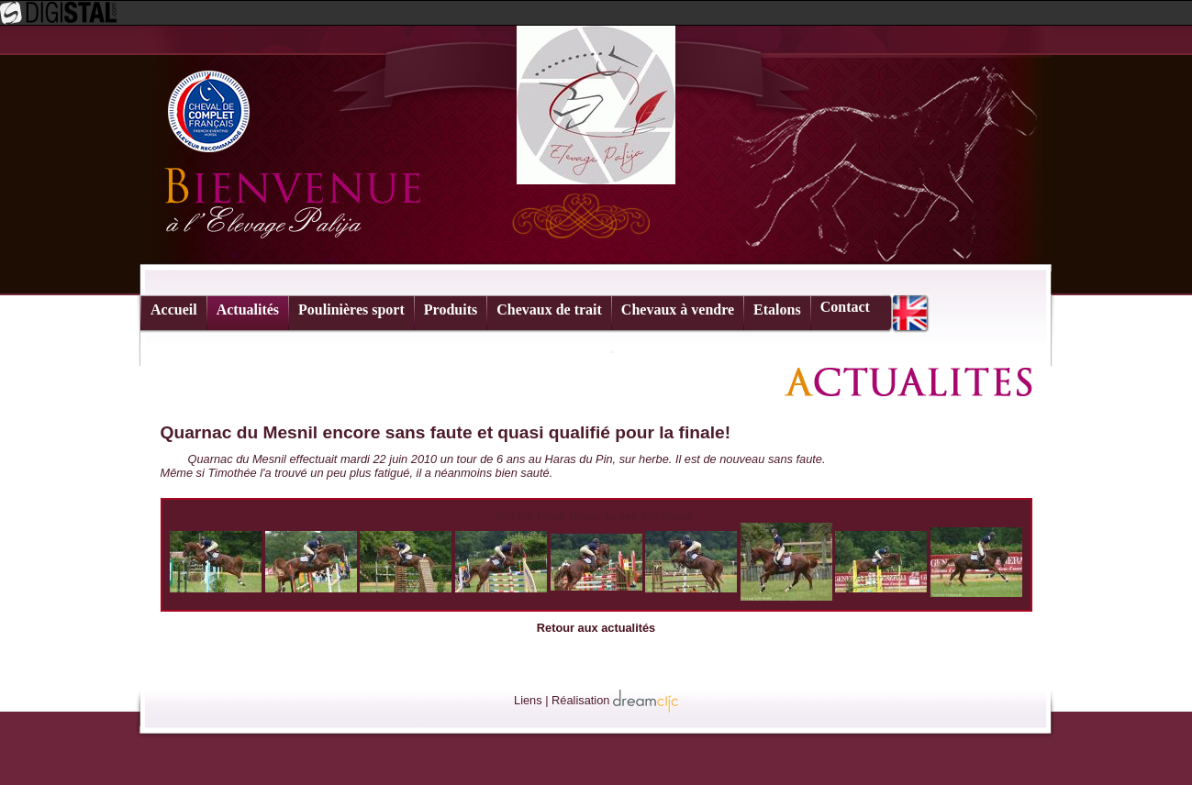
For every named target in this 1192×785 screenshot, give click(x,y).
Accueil (173, 309)
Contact (845, 307)
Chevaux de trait (549, 309)
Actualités (248, 309)
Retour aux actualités (596, 628)
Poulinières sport (351, 309)
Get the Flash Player (549, 516)
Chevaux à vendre (677, 309)
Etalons (777, 309)
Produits (450, 309)
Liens (528, 700)
